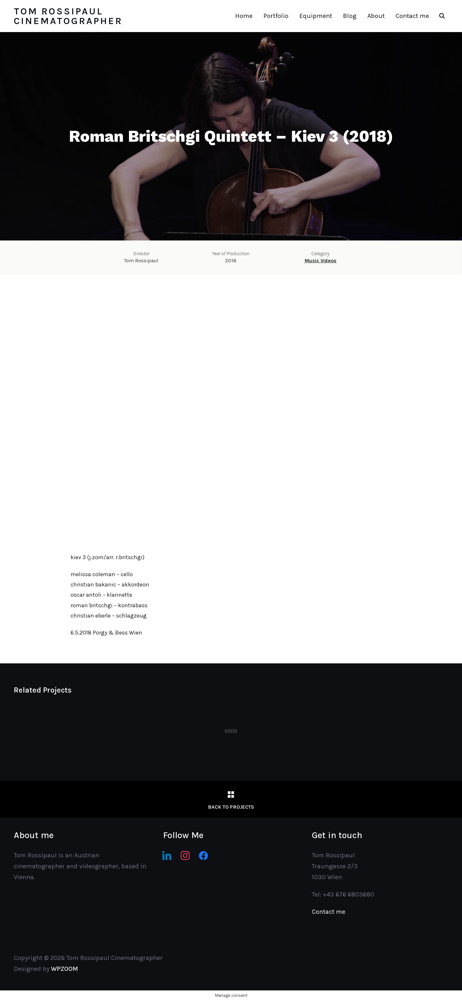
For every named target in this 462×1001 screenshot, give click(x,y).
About (376, 16)
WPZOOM (64, 968)
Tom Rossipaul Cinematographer (68, 16)
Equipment (315, 16)
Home (243, 16)
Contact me (412, 16)
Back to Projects (231, 807)
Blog (349, 16)
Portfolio (275, 16)
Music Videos (320, 260)
